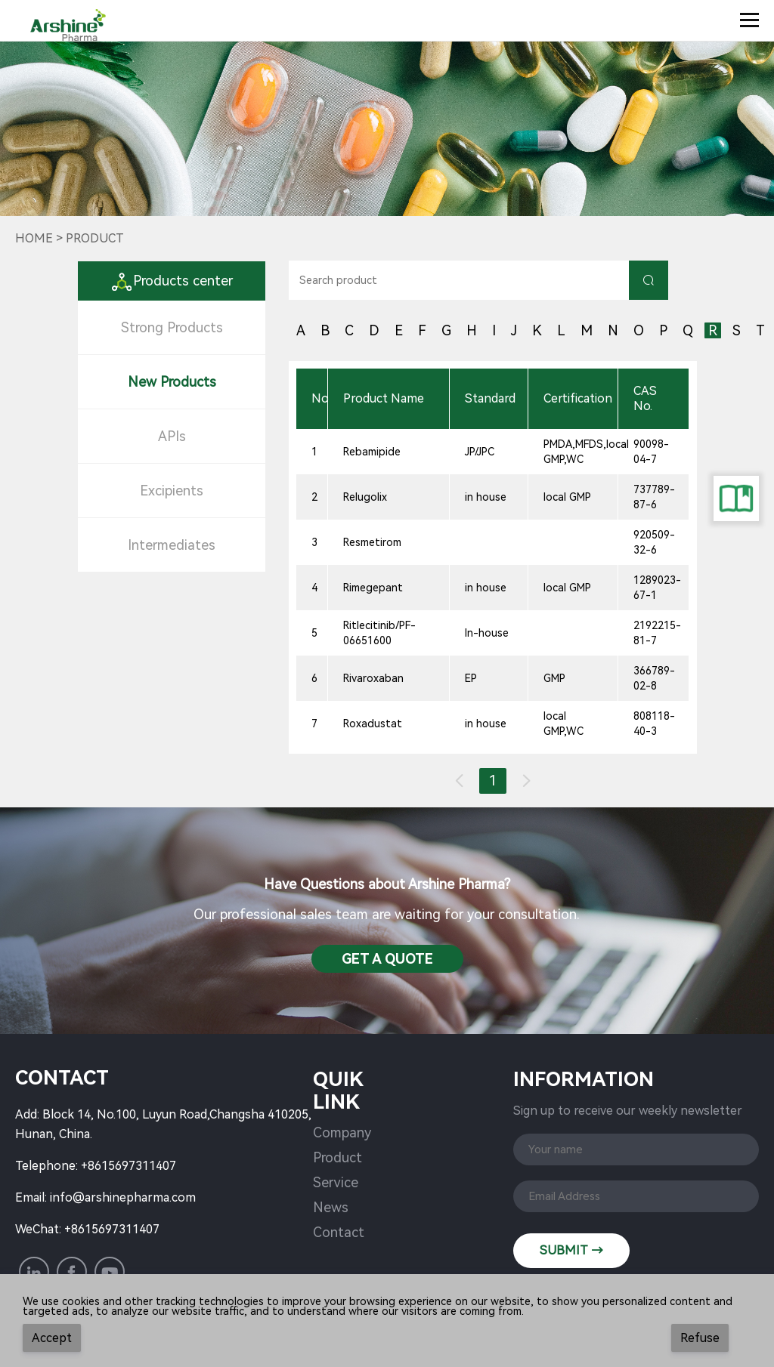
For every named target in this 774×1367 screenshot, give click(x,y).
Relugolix (365, 497)
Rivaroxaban (373, 678)
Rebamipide (372, 452)
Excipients (171, 490)
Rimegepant (373, 588)
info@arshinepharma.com (123, 1197)
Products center (171, 281)
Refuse (700, 1338)
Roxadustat (372, 723)
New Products (172, 382)
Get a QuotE (387, 959)
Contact (338, 1232)
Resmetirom (372, 542)
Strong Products (172, 327)
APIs (172, 436)
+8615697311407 (128, 1166)
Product (337, 1157)
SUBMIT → (571, 1250)
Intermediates (171, 545)
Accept (52, 1338)
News (330, 1207)
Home (34, 238)
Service (335, 1182)
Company (342, 1132)
